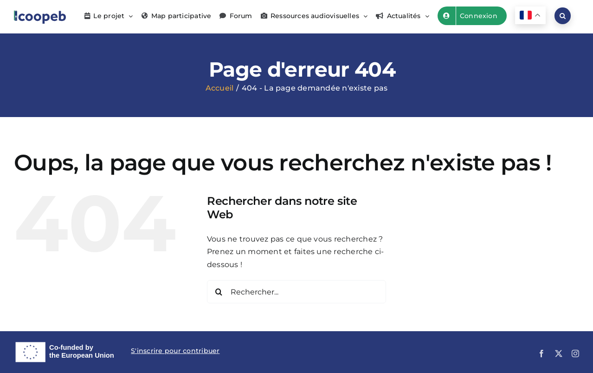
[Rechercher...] (296, 291)
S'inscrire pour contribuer (175, 351)
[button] (562, 15)
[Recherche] (218, 291)
